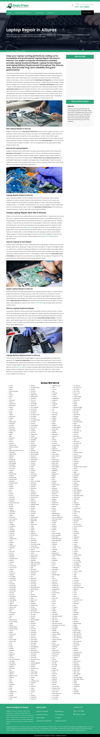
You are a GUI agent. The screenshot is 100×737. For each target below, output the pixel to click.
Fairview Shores (13, 697)
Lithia (53, 387)
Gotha (32, 466)
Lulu (53, 409)
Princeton (76, 394)
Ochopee (54, 558)
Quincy (75, 402)
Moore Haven (55, 492)
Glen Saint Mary (34, 452)
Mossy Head (55, 495)
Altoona (11, 394)
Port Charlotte (55, 695)
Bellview (11, 457)
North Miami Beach (57, 538)
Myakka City (55, 502)
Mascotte (54, 436)
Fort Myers (33, 412)
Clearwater (12, 556)
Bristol (10, 492)
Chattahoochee (13, 538)
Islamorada (33, 578)
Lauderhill (33, 682)
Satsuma (76, 459)
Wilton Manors (77, 661)
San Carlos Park (77, 443)
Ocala (53, 556)
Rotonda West (77, 420)
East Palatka (12, 663)
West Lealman (77, 632)
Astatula (11, 418)
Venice (75, 592)
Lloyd (53, 391)
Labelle (32, 627)
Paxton (54, 648)
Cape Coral (12, 520)
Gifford (32, 448)
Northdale (54, 544)
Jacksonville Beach (35, 587)
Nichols (54, 524)
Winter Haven (77, 670)
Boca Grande (12, 466)
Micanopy (54, 468)
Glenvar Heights (34, 454)
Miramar (54, 483)
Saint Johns (76, 432)
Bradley (11, 484)
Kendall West (34, 609)
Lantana (33, 677)
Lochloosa (54, 393)
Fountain (33, 423)
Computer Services (60, 721)
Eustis (10, 690)
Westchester (77, 645)
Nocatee (54, 528)
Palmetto (54, 630)
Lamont (32, 670)
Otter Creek (55, 598)
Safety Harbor (77, 425)
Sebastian (76, 463)
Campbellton (12, 511)
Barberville (11, 438)
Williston (76, 659)
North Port (54, 542)
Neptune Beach (56, 513)
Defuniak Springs (13, 628)
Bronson (11, 493)
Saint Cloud (76, 429)
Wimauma (76, 663)
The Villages (76, 564)
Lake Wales (33, 655)
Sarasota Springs (78, 456)
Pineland (54, 668)
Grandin (32, 477)
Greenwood (33, 488)
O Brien (54, 546)
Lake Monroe (34, 650)
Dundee (11, 646)
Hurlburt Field (34, 556)
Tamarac (76, 540)
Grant (32, 479)
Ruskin (75, 423)
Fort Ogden (33, 416)
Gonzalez (33, 463)
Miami (53, 457)
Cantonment (12, 517)
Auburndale (12, 423)
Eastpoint (11, 666)
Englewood (12, 684)
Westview (76, 648)
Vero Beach (76, 598)
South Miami (77, 493)
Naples (53, 508)
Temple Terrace (77, 555)
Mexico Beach (55, 456)
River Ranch (76, 411)
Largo (32, 679)
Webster (76, 619)
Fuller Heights (34, 438)
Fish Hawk (33, 393)
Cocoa (10, 564)
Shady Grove (77, 474)
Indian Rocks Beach (35, 564)
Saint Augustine (77, 427)
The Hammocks (77, 562)
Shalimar (76, 477)
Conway (11, 571)
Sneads (75, 483)
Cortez (10, 582)
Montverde (54, 490)
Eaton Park (12, 668)
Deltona (11, 636)
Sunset (75, 529)
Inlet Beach (33, 569)
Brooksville (12, 497)
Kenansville (33, 603)
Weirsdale (76, 621)
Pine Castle (55, 661)
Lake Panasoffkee (35, 652)
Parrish (53, 643)
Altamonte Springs (13, 391)
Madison (54, 416)
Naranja (54, 510)
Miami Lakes (55, 463)
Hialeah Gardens (35, 517)
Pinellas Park (55, 670)
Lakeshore (33, 664)
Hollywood (33, 533)
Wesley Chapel (77, 630)
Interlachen (33, 573)
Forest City (33, 405)
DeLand (11, 630)
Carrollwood (12, 526)
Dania (10, 610)
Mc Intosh (54, 443)
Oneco (53, 578)
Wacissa (75, 609)
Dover (10, 645)
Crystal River (12, 598)
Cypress (11, 603)
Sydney (75, 535)
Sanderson (76, 447)
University (76, 582)
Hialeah (32, 515)
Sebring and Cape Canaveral (80, 466)
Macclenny (54, 414)
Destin (10, 637)
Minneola (54, 481)
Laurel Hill (33, 686)
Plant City (54, 677)
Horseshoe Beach (35, 547)
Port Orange (55, 697)
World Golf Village (78, 677)
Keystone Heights (35, 619)
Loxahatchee (55, 407)
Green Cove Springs (35, 481)
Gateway (33, 441)
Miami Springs (55, 466)
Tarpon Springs (77, 547)
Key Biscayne (34, 610)
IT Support (58, 718)
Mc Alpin (54, 439)
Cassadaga (12, 529)
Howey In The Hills (35, 551)
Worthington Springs (78, 679)
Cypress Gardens (13, 605)
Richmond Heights (78, 407)
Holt (32, 537)
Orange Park (55, 587)
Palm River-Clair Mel (57, 623)
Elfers (10, 679)
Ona (53, 576)
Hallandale (33, 502)
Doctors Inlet (12, 641)
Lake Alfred (33, 632)
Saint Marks (76, 436)
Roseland (76, 418)
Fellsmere (33, 385)
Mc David (54, 441)
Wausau (75, 616)
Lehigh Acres (34, 697)
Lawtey (32, 688)
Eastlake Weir (12, 664)
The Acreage (77, 558)
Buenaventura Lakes (14, 502)
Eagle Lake (12, 654)
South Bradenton (78, 490)
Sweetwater (76, 533)
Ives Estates (33, 583)
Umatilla (75, 578)
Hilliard (32, 522)
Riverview (76, 412)
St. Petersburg (77, 508)
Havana (32, 510)
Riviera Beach (77, 414)
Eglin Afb (11, 673)
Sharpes (75, 479)
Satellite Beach (77, 457)
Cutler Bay (11, 601)
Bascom (11, 441)
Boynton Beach (13, 479)
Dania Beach (12, 612)
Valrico (75, 591)
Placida (54, 675)
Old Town (54, 571)
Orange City (55, 583)
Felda (10, 699)
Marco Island (55, 429)
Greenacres (33, 483)
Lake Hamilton (34, 641)
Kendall (32, 607)
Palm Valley (55, 627)
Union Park (76, 580)
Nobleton (54, 526)
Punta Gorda (77, 398)
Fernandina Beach (35, 387)
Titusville (76, 569)
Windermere (76, 664)
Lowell (53, 405)
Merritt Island (55, 454)
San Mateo (76, 445)
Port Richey (55, 699)
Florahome (33, 398)
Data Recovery (59, 711)
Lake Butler (33, 634)
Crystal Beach (12, 596)
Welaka (75, 625)
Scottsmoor (76, 461)
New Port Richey (56, 515)
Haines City (33, 501)
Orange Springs (56, 589)
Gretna (32, 490)
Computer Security (42, 714)
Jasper (32, 591)
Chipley (11, 544)
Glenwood (33, 456)
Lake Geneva (34, 639)
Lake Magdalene (35, 646)
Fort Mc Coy (34, 409)
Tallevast (76, 538)
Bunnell (11, 504)
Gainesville (33, 439)
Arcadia (11, 409)
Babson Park (12, 430)
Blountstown (12, 465)
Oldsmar (54, 573)
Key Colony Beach (35, 612)
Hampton (33, 506)
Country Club (12, 585)
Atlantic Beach (12, 421)
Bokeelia (11, 470)
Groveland (33, 492)
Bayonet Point (12, 445)
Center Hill (11, 535)
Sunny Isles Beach (78, 526)
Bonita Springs (12, 474)
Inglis (32, 567)
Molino (53, 486)
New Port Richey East (57, 517)
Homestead (33, 540)
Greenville (33, 486)
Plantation (54, 679)
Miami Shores (55, 465)
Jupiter (32, 598)
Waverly (75, 618)
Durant (11, 652)
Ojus (53, 565)
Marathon (54, 425)
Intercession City (35, 571)
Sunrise (75, 528)
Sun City (75, 522)
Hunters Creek (34, 555)
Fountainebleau (34, 425)
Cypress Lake (12, 607)
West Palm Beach (78, 637)
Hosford (33, 549)
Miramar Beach (56, 484)
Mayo (53, 438)
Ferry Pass (33, 391)
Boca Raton (12, 468)
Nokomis (54, 529)
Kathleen (33, 601)
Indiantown (33, 565)
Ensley (10, 686)
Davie (10, 616)
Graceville (33, 470)
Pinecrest (54, 666)
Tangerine (76, 546)
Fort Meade (33, 411)
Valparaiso (76, 589)
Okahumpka (55, 567)
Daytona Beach (13, 619)
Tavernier (76, 551)
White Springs (77, 655)
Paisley (53, 609)
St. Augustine (77, 504)
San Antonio (76, 441)
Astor (10, 420)
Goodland (33, 465)
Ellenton (11, 682)
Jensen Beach (34, 596)
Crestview (11, 592)
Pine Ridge (54, 664)
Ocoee (53, 562)
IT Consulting (59, 714)
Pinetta (54, 672)
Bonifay (11, 472)
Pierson (54, 659)
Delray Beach (12, 634)
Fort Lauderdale (34, 407)
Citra (10, 549)
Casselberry (12, 531)
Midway (54, 472)
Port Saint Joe (77, 385)
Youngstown (77, 686)
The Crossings (77, 560)
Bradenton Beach (13, 483)
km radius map (80, 77)
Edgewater (11, 672)
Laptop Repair (40, 718)
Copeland (11, 574)
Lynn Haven (55, 412)
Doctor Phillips (12, 639)
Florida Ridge (34, 403)
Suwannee (76, 531)
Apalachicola (12, 403)
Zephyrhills (76, 691)
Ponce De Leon (56, 690)
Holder (32, 526)
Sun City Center (77, 524)
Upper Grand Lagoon (79, 587)
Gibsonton (33, 447)
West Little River (77, 634)
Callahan (11, 508)
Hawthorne (33, 511)
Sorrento (76, 486)
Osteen (54, 596)
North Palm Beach (56, 540)
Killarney (33, 621)
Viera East (76, 601)
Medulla (54, 447)
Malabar (54, 420)
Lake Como (33, 637)
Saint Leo (76, 434)
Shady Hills (76, 475)
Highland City (34, 520)
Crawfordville (12, 589)
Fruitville (33, 436)
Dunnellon (11, 650)
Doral (10, 643)
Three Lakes (77, 567)
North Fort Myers (56, 533)
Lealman (33, 690)
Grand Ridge (34, 475)
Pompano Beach (56, 688)
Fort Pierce (33, 418)
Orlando (54, 591)
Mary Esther (55, 434)
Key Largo (33, 614)
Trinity (75, 576)
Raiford (75, 403)
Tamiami (76, 542)
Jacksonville (33, 585)
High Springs (34, 519)
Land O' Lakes (34, 675)
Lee (31, 693)
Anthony (11, 402)
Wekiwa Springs (77, 623)
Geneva (32, 443)
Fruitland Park (34, 434)
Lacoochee (33, 628)
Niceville (54, 522)
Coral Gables (12, 576)
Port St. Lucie (77, 393)
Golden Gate (34, 457)
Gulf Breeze (33, 493)
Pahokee (54, 607)
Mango (54, 423)
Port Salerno (77, 389)
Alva (10, 398)
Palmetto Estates (56, 634)
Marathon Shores (56, 427)
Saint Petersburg (78, 438)
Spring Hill (76, 502)
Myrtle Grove (55, 504)
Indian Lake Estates (35, 562)
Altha (10, 393)
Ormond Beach (56, 592)
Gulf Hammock (34, 497)
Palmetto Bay (55, 632)
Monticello (54, 488)
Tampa (75, 544)
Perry (53, 657)
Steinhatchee (77, 511)
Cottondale (12, 583)
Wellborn (76, 627)
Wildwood (76, 657)
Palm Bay (54, 612)
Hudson (32, 553)
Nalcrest (54, 506)
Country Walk (12, 587)
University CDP (77, 583)
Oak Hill (54, 547)
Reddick (75, 405)
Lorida (53, 402)
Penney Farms (55, 654)
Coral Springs (12, 578)
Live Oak (54, 389)
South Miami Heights (79, 495)
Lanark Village (34, 672)
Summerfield (77, 517)
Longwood (54, 400)
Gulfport (33, 499)
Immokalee (33, 558)
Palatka (54, 610)
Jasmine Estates (34, 589)
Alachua (11, 385)
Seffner (75, 468)
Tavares (75, 549)
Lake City (33, 636)
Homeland (33, 538)
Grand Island (34, 474)
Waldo (75, 610)
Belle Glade (12, 452)
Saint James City (77, 430)
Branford (11, 488)
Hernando (33, 513)
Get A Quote (87, 12)
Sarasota (76, 454)
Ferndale (33, 389)
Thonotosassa (77, 565)
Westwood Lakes (78, 652)
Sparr (75, 501)
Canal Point (12, 513)
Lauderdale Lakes (35, 681)
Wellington (76, 628)
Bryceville (11, 501)
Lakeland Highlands (35, 663)
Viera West (76, 603)
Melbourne (54, 448)
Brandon (11, 486)
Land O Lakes (34, 673)
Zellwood (76, 690)
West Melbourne (78, 636)
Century (11, 537)
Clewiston (11, 562)
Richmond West (77, 409)
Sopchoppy (76, 484)
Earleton (11, 655)
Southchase (76, 499)
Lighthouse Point (56, 385)
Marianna (54, 432)
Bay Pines (11, 443)
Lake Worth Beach (35, 659)
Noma (53, 531)
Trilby (75, 574)
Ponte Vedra (55, 691)
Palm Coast (55, 619)
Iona (32, 576)
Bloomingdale (12, 463)
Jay (31, 592)
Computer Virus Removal (44, 721)
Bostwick (11, 475)
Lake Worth (33, 657)
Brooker (11, 495)
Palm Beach (55, 614)
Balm (10, 436)
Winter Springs (77, 673)
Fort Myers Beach (35, 414)
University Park (77, 585)
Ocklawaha (54, 560)
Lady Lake (33, 630)
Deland (11, 632)
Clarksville (11, 555)
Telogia (75, 553)
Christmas (11, 547)
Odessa (54, 564)
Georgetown (34, 445)
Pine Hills (54, 663)
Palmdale (54, 628)
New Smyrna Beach (57, 519)
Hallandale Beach (35, 504)
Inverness (33, 574)
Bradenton (11, 481)
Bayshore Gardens (13, 447)
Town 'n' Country (78, 571)
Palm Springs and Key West (58, 625)
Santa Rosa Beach (78, 452)
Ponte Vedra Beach (56, 693)
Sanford (75, 448)
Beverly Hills (12, 459)
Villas (75, 605)
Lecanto (33, 691)
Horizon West (34, 546)
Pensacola (54, 655)
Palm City (54, 618)
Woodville (76, 675)
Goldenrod (33, 461)
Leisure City (33, 699)
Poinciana (54, 682)
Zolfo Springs (77, 693)
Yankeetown (77, 684)
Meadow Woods (56, 445)
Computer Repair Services (23, 12)
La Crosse (33, 625)
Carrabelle (11, 524)
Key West (33, 616)
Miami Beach (55, 459)
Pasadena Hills (55, 645)
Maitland (54, 418)
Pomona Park (55, 686)
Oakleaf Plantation (56, 555)
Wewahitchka (77, 654)
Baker (10, 434)
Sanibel (75, 450)
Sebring (75, 465)
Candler (11, 515)
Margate (54, 430)
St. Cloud (76, 506)
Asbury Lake (12, 416)
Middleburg (55, 470)
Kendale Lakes (34, 605)
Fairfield (11, 695)
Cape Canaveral (13, 519)
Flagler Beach (34, 394)
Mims (53, 479)
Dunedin (11, 648)
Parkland (54, 641)
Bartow (11, 439)
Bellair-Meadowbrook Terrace (16, 450)
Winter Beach (77, 666)
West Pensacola (77, 641)
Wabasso (76, 607)
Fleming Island (34, 396)
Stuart (75, 513)
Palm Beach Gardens (57, 616)
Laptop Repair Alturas (20, 51)
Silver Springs (77, 481)
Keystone (33, 618)
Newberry (54, 520)
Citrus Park (12, 551)
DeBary (11, 623)
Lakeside (33, 666)
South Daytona (77, 492)
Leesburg (33, 695)
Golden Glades (34, 459)
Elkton (10, 681)
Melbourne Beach (56, 450)
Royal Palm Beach (78, 421)
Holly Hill (33, 531)
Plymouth (54, 681)
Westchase (76, 643)
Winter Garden (77, 668)
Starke (75, 510)
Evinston (11, 693)
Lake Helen (33, 645)
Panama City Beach (57, 639)
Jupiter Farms (34, 600)
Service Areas (39, 12)
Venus (75, 594)
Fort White (33, 421)
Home (9, 12)
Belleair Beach (12, 454)
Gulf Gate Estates (35, 495)
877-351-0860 (82, 6)
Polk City (54, 684)
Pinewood (54, 673)
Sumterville (76, 520)
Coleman (11, 569)
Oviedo (54, 600)
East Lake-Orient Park (14, 659)
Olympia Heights (56, 574)
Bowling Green (12, 477)
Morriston (54, 493)
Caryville (11, 528)
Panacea (54, 636)
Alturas (12, 51)
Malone (54, 421)
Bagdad (11, 432)
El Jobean (11, 677)
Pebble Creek (55, 650)
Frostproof (33, 430)
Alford (10, 389)
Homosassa (33, 542)
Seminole (76, 470)
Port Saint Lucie (77, 387)
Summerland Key (78, 519)
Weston (75, 646)
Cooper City (12, 573)
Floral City (33, 400)
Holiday (32, 528)
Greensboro (33, 484)
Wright (75, 681)
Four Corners (34, 427)
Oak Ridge (54, 549)
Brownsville (12, 499)
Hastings (33, 508)
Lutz (53, 411)
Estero (10, 688)
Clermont (11, 560)
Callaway (11, 510)
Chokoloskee (12, 546)
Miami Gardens (55, 461)
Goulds (32, 468)
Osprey (54, 594)
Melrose (54, 452)
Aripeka (11, 414)
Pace (53, 605)
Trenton (75, 573)
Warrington (76, 612)
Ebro (10, 670)
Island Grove (34, 580)
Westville (76, 650)
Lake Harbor (34, 643)
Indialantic (33, 560)
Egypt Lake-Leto (13, 675)
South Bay (76, 488)
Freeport (33, 429)
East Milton (12, 661)
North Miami (55, 537)
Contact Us (50, 12)
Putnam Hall (76, 400)
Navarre (54, 511)
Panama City (55, 637)
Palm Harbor (55, 621)
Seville (75, 472)
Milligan (54, 475)
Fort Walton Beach (35, 420)
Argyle (10, 412)
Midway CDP (55, 474)
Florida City (33, 402)
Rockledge (76, 416)
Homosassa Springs (35, 544)
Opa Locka (54, 580)
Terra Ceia (76, 556)
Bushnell (11, 506)
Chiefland (11, 542)
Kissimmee (33, 623)
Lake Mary (33, 648)
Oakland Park (55, 553)
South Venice (77, 497)
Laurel (32, 684)
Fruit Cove (33, 432)
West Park (76, 639)
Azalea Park (12, 429)
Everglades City (13, 691)
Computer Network (42, 711)
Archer (10, 411)
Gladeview (33, 450)
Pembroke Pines (56, 652)
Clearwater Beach (13, 558)
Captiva (11, 522)
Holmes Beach (34, 535)
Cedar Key (11, 533)
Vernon (75, 596)
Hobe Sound (34, 524)
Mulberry (54, 499)
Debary (11, 625)
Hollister (33, 529)
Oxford (53, 601)
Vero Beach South (78, 600)
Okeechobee (55, 569)
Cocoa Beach (12, 565)
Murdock (54, 501)
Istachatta (33, 582)
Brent (10, 490)
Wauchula (76, 614)
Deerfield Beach (13, 627)
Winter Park (76, 672)
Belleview (11, 456)
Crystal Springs (12, 600)
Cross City (11, 594)
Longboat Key (55, 398)
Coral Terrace (12, 580)
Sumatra (76, 515)
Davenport (11, 614)
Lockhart (54, 394)
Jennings (33, 594)
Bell (10, 448)
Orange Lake (55, 585)
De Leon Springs (13, 621)
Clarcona (11, 553)
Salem (75, 439)
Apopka (11, 407)
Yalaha (75, 682)
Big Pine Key (12, 461)
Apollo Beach (12, 405)
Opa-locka (54, 582)
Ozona (53, 603)
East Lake (11, 657)
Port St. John (77, 391)
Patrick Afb (54, 646)
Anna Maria (12, 400)
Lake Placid (33, 654)
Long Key (54, 396)
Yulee (75, 688)
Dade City (11, 609)
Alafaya (11, 387)
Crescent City (12, 591)
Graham (33, 472)
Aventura (11, 425)
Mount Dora (55, 497)
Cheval (10, 540)
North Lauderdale (56, 535)
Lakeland (33, 661)
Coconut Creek (12, 567)
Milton (53, 477)
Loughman (54, 403)
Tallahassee (76, 537)
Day (10, 618)
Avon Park (11, 427)
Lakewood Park (34, 668)
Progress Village (77, 396)
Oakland (54, 551)
